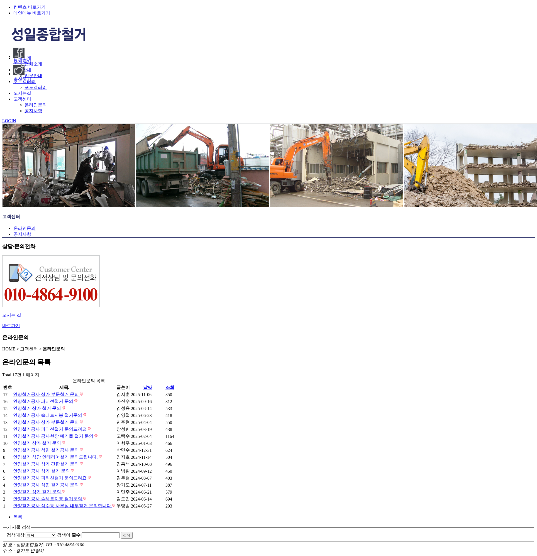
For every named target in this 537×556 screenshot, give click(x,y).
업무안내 (33, 75)
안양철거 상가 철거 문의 (37, 408)
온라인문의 (36, 105)
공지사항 (33, 110)
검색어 (68, 535)
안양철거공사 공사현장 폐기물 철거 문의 (53, 436)
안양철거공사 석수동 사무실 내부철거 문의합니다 (62, 505)
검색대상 (16, 535)
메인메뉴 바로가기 (31, 13)
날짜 (147, 387)
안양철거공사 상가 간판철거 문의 (46, 464)
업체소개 (33, 64)
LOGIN (9, 120)
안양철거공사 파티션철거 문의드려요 (50, 429)
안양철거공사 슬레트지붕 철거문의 (48, 415)
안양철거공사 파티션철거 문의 (43, 401)
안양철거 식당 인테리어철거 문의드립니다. (56, 457)
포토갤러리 (36, 87)
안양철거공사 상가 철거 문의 (42, 471)
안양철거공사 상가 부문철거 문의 (46, 394)
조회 (169, 387)
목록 (17, 516)
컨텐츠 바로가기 (29, 7)
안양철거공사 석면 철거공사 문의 (46, 450)
